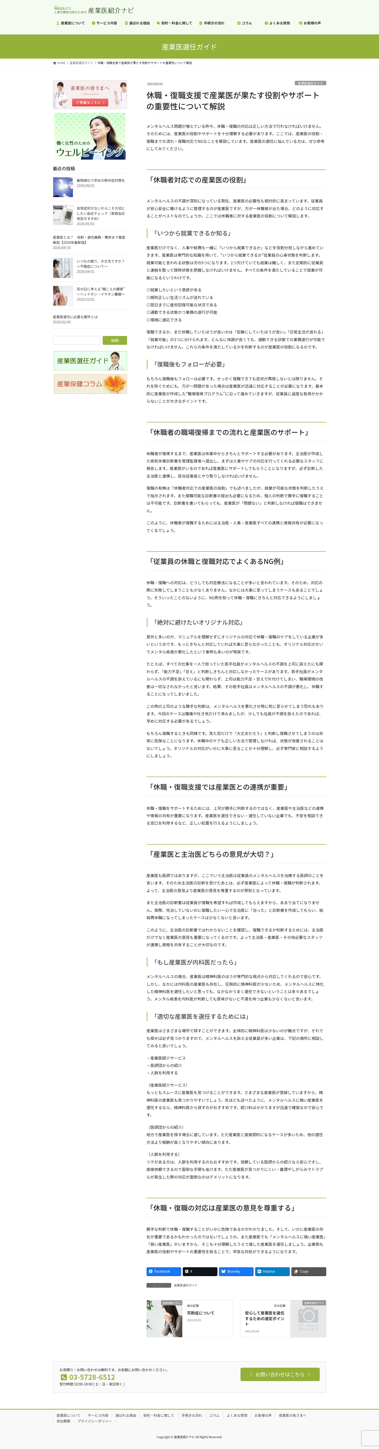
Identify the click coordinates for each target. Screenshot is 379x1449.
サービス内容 (98, 1415)
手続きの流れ (191, 1415)
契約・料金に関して (158, 1415)
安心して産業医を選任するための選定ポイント (264, 1318)
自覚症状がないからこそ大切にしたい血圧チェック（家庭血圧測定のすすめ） (101, 213)
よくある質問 (237, 1415)
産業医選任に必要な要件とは (75, 316)
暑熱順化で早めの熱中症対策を (101, 180)
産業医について (69, 1415)
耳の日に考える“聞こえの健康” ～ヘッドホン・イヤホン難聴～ (101, 291)
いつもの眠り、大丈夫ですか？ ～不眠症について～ (101, 264)
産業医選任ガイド (310, 83)
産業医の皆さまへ (292, 1415)
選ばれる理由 (125, 1415)
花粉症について (201, 1313)
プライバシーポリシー (95, 1420)
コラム (214, 1415)
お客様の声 (263, 1415)
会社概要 (63, 1420)
